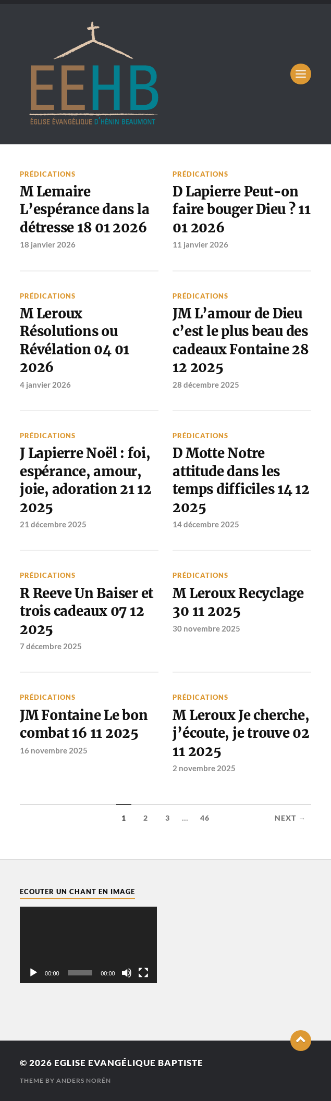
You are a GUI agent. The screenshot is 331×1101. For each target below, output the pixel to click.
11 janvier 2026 (200, 244)
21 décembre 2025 (53, 524)
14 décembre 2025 (206, 524)
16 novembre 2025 (54, 750)
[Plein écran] (143, 973)
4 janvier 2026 (45, 384)
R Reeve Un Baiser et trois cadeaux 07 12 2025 (86, 611)
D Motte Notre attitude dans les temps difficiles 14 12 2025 (241, 480)
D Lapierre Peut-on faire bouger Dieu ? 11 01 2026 (241, 209)
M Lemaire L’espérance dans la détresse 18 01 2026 (84, 209)
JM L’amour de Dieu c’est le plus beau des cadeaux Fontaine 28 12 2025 (241, 340)
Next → (290, 818)
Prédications (48, 174)
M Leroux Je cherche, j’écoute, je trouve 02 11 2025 (241, 733)
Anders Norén (83, 1080)
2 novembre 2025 (204, 768)
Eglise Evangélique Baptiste (128, 1062)
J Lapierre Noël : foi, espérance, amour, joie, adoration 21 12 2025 (86, 480)
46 (205, 818)
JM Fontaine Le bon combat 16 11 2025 (84, 724)
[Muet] (126, 973)
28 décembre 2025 (206, 384)
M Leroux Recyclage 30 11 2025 (238, 602)
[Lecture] (33, 973)
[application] (88, 945)
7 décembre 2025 (51, 646)
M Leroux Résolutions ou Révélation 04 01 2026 (74, 340)
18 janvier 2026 (48, 244)
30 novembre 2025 (206, 628)
